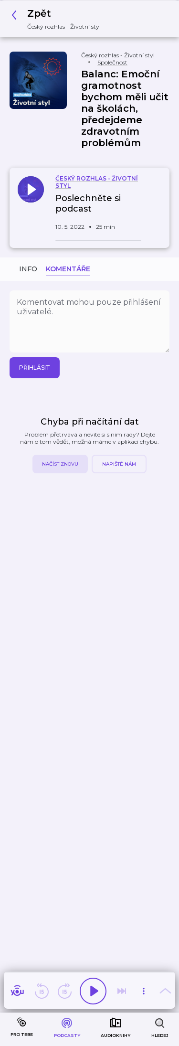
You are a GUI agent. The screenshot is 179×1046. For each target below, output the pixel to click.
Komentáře (68, 269)
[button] (58, 18)
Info (28, 269)
